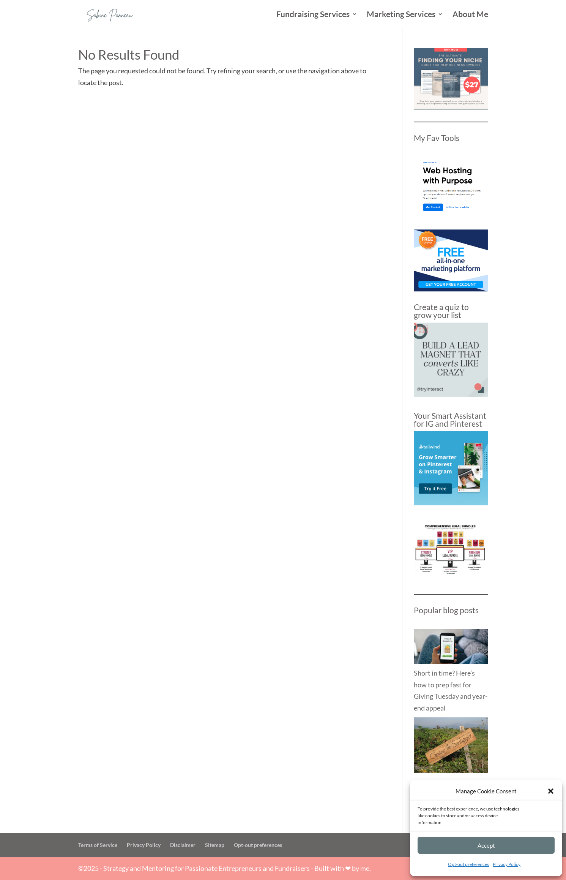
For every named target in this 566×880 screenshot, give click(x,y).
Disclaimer (182, 845)
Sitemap (214, 845)
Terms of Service (97, 845)
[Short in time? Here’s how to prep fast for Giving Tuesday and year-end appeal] (451, 648)
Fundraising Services (313, 15)
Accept (486, 845)
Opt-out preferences (468, 864)
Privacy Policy (506, 864)
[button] (551, 791)
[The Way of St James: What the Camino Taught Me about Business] (451, 746)
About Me (470, 15)
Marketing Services (401, 15)
